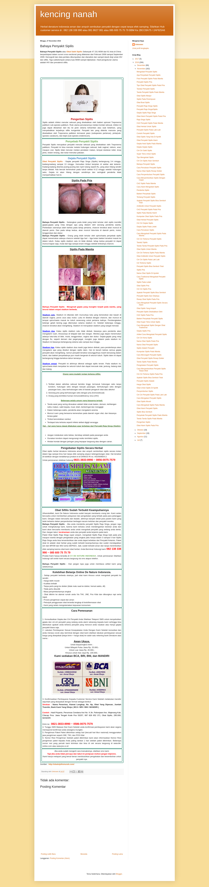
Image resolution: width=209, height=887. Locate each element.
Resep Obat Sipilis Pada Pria (148, 299)
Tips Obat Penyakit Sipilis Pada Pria (151, 85)
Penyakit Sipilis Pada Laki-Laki (148, 130)
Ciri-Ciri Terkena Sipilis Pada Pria (149, 374)
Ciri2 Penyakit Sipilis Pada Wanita (150, 123)
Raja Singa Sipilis (143, 120)
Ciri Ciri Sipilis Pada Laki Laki (148, 260)
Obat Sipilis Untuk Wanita (146, 249)
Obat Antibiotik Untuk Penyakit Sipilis (151, 256)
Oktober (140, 430)
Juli (138, 440)
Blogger (119, 874)
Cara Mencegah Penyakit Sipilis (149, 355)
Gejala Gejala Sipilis (144, 147)
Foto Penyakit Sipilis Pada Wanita (150, 79)
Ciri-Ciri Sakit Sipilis (144, 150)
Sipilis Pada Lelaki (144, 282)
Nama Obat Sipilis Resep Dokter (149, 171)
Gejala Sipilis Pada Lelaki (146, 227)
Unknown (139, 44)
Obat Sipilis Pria (143, 286)
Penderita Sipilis (143, 190)
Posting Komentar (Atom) (60, 858)
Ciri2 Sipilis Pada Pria (145, 315)
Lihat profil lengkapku (140, 48)
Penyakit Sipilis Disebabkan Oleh (149, 312)
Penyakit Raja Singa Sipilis (147, 106)
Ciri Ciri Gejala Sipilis (145, 223)
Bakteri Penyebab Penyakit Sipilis (150, 319)
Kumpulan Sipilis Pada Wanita (148, 352)
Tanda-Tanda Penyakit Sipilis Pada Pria (152, 246)
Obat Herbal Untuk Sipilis (146, 126)
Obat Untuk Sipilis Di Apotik (147, 388)
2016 (137, 62)
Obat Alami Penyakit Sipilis (147, 408)
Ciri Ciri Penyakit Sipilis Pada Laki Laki (152, 395)
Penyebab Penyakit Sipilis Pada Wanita (152, 415)
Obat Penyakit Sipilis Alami (147, 140)
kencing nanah (68, 14)
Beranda (84, 854)
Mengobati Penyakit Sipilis (147, 72)
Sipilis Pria (141, 270)
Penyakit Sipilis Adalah (145, 381)
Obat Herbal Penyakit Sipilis (147, 220)
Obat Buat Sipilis (143, 102)
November (141, 69)
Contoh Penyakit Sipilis (146, 133)
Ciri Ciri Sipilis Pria (144, 289)
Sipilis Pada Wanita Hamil (147, 213)
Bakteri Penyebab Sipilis (146, 194)
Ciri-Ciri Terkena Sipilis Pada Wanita (151, 253)
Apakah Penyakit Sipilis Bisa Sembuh (151, 293)
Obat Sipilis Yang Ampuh (146, 308)
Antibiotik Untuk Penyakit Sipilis (149, 206)
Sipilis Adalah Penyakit (145, 348)
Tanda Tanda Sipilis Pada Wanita (149, 419)
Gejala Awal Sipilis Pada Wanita (149, 144)
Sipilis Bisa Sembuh (144, 412)
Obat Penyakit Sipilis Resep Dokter (150, 358)
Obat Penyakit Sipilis (53, 161)
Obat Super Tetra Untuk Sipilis (148, 322)
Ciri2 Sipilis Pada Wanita (146, 183)
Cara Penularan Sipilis (145, 230)
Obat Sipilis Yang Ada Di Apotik (149, 137)
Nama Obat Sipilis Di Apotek (148, 273)
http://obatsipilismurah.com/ (61, 764)
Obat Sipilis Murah (144, 401)
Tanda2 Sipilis (142, 242)
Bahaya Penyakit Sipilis (146, 164)
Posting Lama (117, 854)
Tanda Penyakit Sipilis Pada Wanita (150, 92)
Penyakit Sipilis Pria (144, 82)
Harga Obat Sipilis (144, 384)
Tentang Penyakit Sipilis (146, 197)
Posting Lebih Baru (48, 854)
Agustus (140, 437)
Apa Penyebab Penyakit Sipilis (148, 75)
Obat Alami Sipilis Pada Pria (147, 425)
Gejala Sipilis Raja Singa (146, 113)
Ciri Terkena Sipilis (144, 263)
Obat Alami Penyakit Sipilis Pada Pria (151, 116)
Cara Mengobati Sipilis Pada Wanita (151, 405)
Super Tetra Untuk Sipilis (146, 154)
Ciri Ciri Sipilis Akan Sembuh (148, 161)
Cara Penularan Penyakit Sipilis (149, 168)
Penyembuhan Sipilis (145, 391)
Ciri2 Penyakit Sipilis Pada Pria (149, 209)
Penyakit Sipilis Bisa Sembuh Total (150, 266)
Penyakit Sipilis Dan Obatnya (148, 296)
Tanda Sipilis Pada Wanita (147, 362)
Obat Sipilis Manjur (144, 96)
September (141, 433)
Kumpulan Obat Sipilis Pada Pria (149, 216)
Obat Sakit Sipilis (74, 52)
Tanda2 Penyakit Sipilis (146, 89)
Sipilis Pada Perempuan (146, 99)
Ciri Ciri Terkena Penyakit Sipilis (149, 239)
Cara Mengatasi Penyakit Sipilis (149, 398)
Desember (141, 65)
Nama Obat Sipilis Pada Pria (148, 341)
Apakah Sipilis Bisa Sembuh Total (150, 378)
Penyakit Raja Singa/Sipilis (147, 109)
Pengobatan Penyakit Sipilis (147, 365)
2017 (137, 59)
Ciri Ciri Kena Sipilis (144, 338)
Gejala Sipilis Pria (143, 331)
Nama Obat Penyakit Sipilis (147, 345)
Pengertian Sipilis (143, 422)
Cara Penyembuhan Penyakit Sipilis (151, 175)
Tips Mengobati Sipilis (145, 157)
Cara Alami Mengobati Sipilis (148, 187)
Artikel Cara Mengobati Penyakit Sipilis (152, 334)
